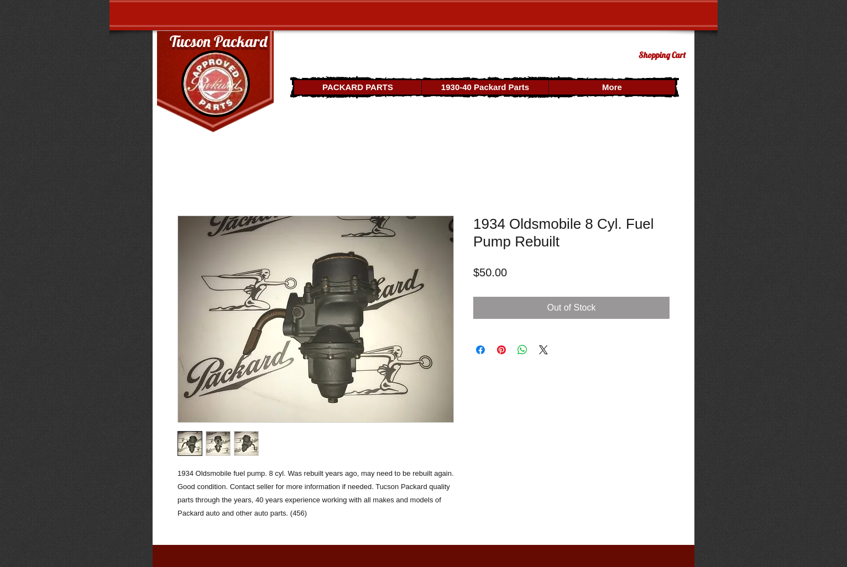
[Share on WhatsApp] (522, 349)
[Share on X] (543, 349)
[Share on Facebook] (480, 349)
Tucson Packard (218, 41)
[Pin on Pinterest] (501, 349)
